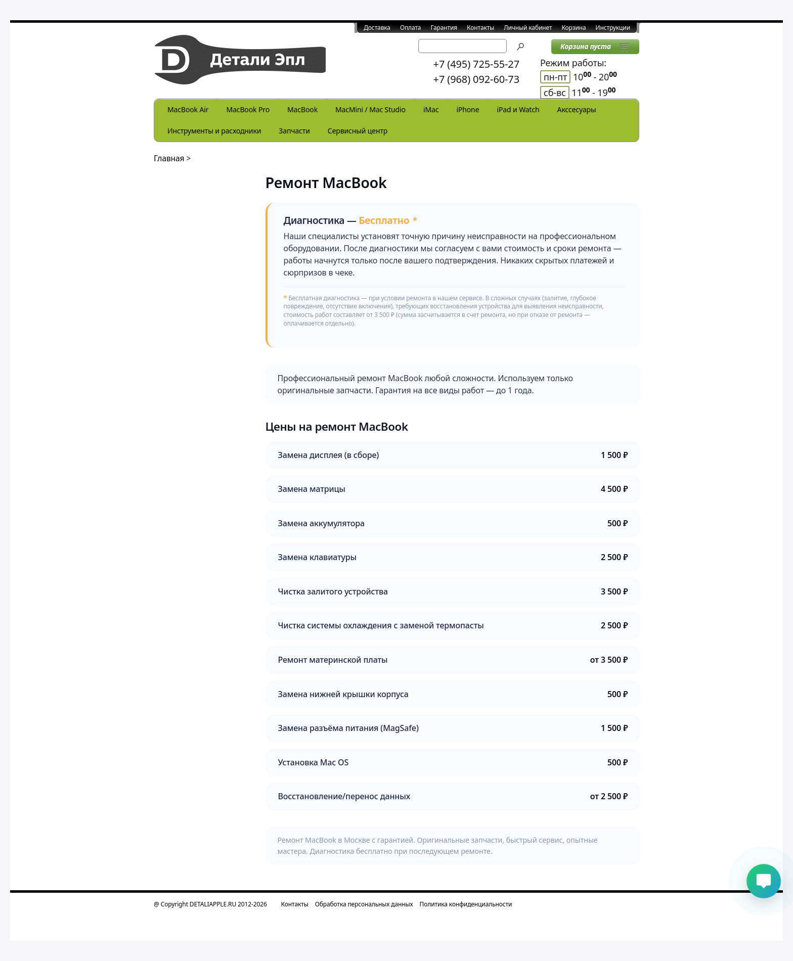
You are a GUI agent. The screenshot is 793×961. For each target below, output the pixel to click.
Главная (169, 158)
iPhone (467, 109)
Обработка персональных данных (364, 904)
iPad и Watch (518, 109)
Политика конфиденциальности (466, 904)
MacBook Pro (248, 109)
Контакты (480, 27)
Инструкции (613, 27)
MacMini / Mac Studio (370, 109)
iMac (430, 109)
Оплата (410, 27)
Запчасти (294, 130)
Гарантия (443, 27)
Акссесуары (576, 109)
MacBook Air (187, 109)
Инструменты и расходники (214, 130)
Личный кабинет (528, 27)
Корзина (573, 27)
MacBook (302, 109)
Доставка (377, 27)
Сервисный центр (357, 130)
